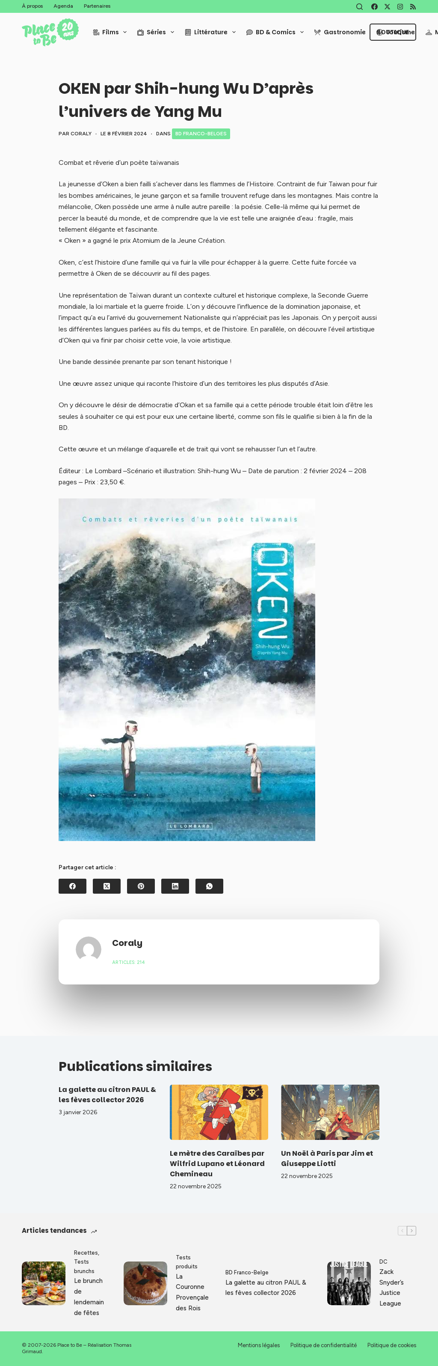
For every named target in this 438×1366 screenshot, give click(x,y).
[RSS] (413, 6)
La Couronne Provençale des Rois (192, 1292)
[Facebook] (374, 6)
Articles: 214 (128, 962)
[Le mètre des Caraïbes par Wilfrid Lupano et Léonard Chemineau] (219, 1112)
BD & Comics (276, 32)
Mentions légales (259, 1345)
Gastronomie (340, 32)
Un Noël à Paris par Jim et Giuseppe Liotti (327, 1158)
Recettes (86, 1253)
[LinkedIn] (175, 886)
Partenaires (97, 6)
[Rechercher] (359, 6)
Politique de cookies (391, 1345)
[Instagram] (400, 6)
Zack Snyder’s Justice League (391, 1287)
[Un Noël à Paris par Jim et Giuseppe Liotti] (330, 1112)
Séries (157, 32)
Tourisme (395, 32)
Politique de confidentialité (323, 1345)
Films (111, 32)
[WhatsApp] (209, 886)
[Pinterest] (141, 886)
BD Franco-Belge (247, 1272)
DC (383, 1262)
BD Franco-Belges (201, 134)
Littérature (212, 32)
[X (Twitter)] (387, 6)
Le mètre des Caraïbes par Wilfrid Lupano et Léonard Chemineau (217, 1163)
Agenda (63, 6)
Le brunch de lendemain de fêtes (89, 1296)
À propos (32, 6)
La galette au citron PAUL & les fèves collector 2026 (107, 1095)
